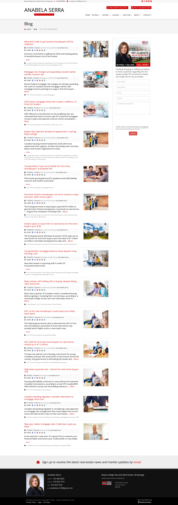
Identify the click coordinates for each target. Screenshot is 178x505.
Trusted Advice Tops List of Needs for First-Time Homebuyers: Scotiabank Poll (47, 167)
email (137, 462)
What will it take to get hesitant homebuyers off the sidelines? (48, 42)
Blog (35, 29)
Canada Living (31, 63)
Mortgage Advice (48, 187)
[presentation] (133, 120)
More (28, 60)
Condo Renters (31, 304)
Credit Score (31, 445)
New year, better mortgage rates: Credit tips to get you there (50, 425)
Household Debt (66, 445)
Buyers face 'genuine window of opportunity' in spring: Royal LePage (50, 132)
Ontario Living (28, 217)
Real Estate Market (47, 317)
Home (87, 15)
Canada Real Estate (33, 155)
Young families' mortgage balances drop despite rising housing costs (50, 252)
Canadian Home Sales (47, 155)
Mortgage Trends (56, 65)
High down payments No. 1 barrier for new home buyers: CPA (51, 370)
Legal (40, 502)
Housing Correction (44, 65)
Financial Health (45, 430)
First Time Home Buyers (70, 63)
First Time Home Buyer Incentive (37, 215)
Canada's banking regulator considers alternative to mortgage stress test (48, 397)
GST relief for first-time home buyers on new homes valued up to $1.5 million (49, 343)
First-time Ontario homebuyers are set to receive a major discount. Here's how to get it (51, 195)
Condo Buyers (70, 157)
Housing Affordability (31, 65)
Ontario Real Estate (40, 217)
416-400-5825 (60, 1)
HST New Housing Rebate (51, 362)
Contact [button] (148, 15)
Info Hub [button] (127, 15)
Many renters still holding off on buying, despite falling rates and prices (50, 282)
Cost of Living (57, 63)
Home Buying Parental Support (62, 272)
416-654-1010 (58, 481)
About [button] (138, 15)
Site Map (46, 502)
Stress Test (59, 125)
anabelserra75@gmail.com (78, 1)
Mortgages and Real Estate (48, 78)
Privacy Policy (31, 502)
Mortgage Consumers (68, 417)
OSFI (53, 125)
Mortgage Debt (37, 274)
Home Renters (57, 304)
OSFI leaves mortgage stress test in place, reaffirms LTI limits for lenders (50, 103)
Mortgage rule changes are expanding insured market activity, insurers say (49, 73)
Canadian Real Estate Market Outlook (53, 157)
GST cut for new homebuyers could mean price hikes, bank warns (49, 312)
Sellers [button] (116, 15)
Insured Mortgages (49, 95)
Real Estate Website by (145, 500)
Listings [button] (96, 15)
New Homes (63, 362)
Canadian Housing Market (49, 48)
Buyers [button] (107, 15)
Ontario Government (70, 215)
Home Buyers (45, 108)
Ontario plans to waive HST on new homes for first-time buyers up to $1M (51, 225)
